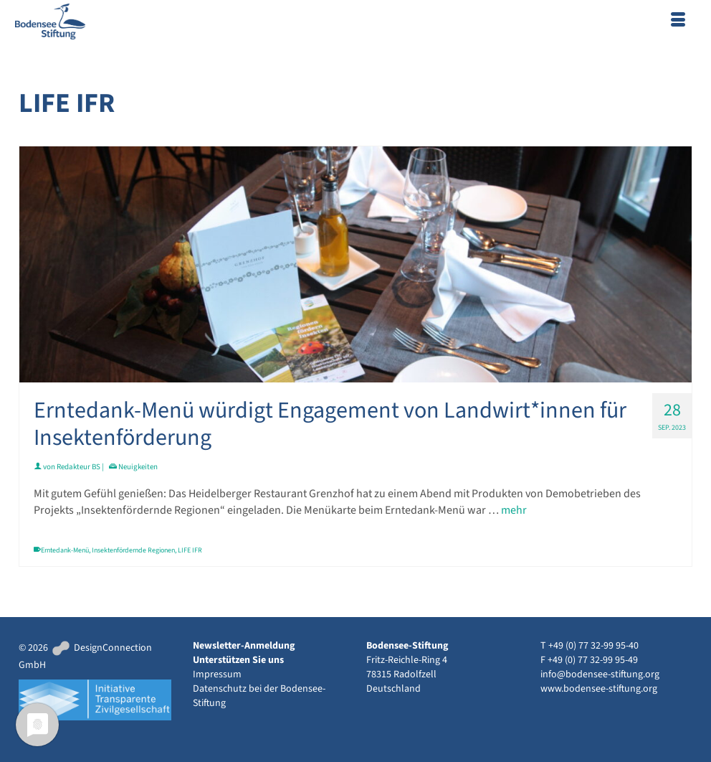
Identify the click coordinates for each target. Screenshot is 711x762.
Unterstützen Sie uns (238, 660)
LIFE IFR (190, 550)
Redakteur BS (78, 466)
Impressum (217, 674)
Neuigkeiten (138, 466)
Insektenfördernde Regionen (133, 550)
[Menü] (678, 21)
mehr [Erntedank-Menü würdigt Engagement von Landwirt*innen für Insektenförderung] (514, 510)
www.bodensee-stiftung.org (598, 689)
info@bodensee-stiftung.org (599, 674)
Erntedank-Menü (65, 550)
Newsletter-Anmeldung (244, 646)
